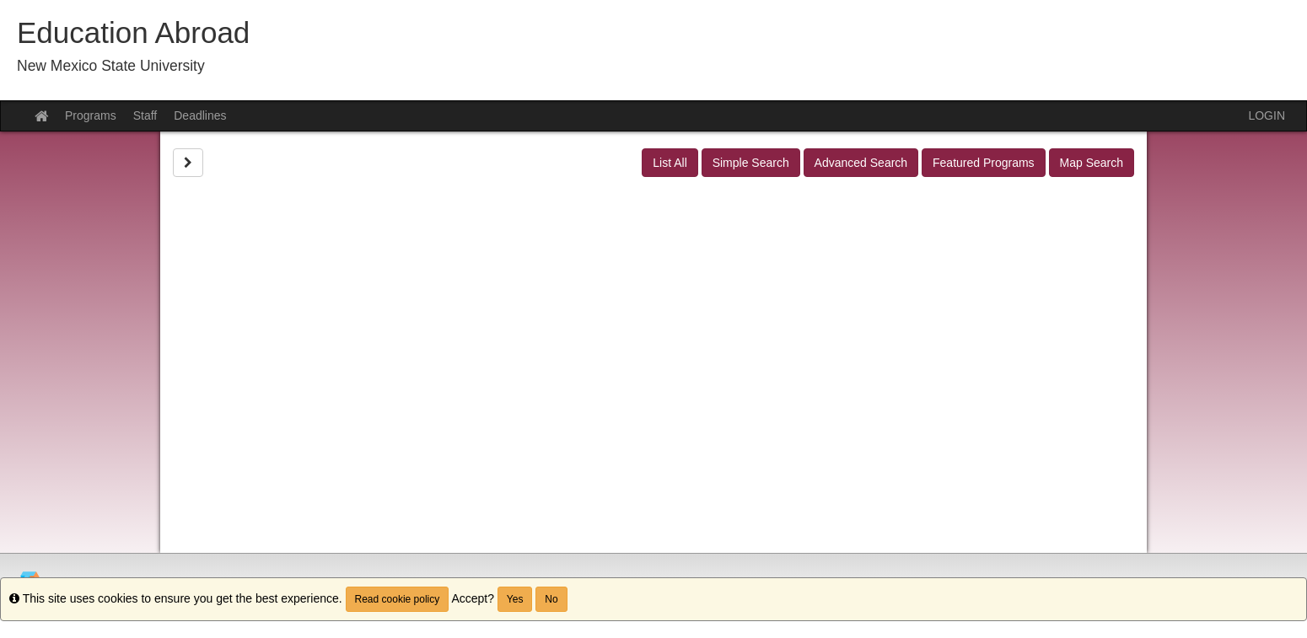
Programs (90, 115)
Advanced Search (861, 162)
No (551, 599)
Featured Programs (984, 162)
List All (669, 162)
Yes (515, 599)
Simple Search (751, 162)
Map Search (1091, 162)
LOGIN (1266, 115)
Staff (145, 115)
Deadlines (200, 115)
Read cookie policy (397, 599)
